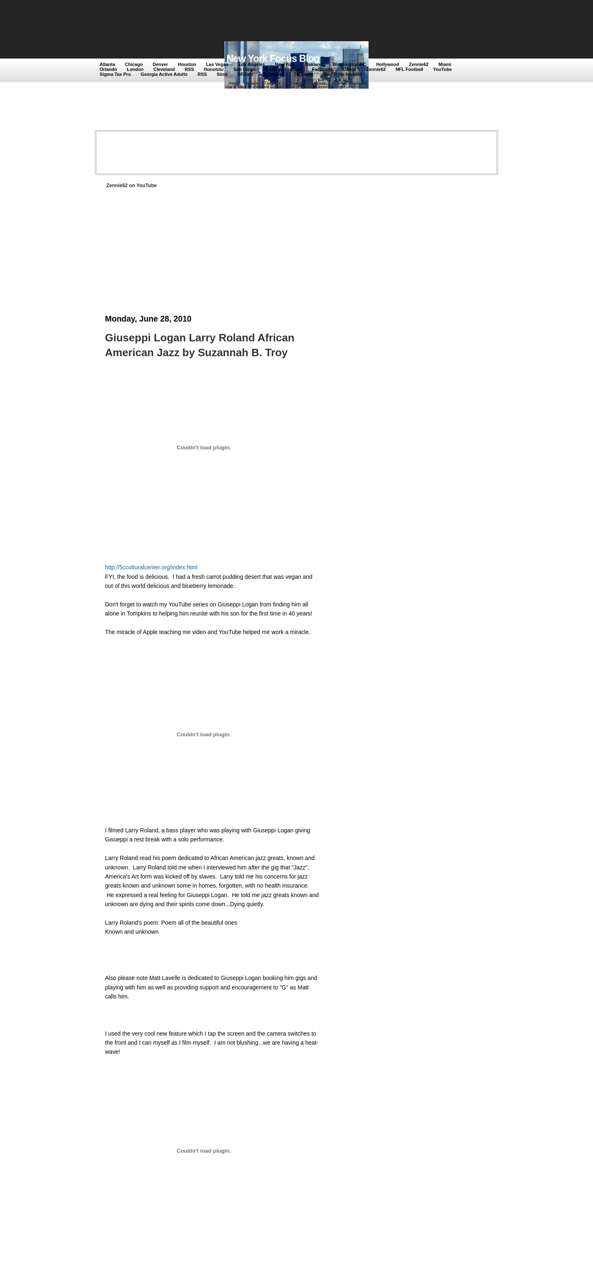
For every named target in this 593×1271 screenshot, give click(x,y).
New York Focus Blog (273, 58)
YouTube (442, 69)
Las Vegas (217, 64)
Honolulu (214, 69)
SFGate (246, 74)
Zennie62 (419, 64)
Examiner (273, 74)
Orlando (108, 69)
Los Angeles (251, 64)
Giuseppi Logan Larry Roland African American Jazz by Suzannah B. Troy (199, 345)
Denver (160, 64)
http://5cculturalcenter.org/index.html (151, 567)
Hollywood (387, 64)
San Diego (244, 69)
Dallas (349, 69)
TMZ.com (303, 74)
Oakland (314, 64)
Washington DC (349, 64)
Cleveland (164, 69)
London (135, 69)
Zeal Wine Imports (342, 74)
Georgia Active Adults (164, 74)
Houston (187, 64)
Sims (222, 74)
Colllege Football (284, 69)
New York (285, 64)
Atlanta (107, 64)
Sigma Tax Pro (115, 74)
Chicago (133, 64)
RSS (189, 69)
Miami (445, 64)
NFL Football (409, 69)
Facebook (322, 69)
